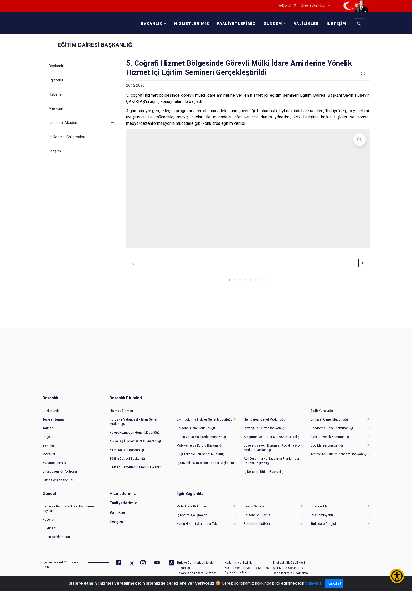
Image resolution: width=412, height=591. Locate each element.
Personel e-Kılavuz (257, 515)
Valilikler (118, 512)
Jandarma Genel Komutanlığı (332, 428)
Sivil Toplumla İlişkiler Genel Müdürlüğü (205, 419)
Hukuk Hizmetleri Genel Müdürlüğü (135, 432)
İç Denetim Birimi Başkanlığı (264, 472)
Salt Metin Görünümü (288, 568)
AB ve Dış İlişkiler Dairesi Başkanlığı (135, 441)
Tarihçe (48, 428)
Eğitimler (56, 80)
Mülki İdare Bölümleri (192, 506)
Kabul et (334, 583)
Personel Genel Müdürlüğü (196, 428)
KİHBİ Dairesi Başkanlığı (127, 450)
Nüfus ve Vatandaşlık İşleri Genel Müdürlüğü (133, 422)
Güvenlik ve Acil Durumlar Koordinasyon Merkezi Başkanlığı (272, 448)
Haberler (56, 94)
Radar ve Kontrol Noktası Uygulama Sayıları (68, 509)
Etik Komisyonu (322, 515)
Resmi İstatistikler (257, 524)
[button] (229, 280)
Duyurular (49, 528)
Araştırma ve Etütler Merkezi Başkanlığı (272, 437)
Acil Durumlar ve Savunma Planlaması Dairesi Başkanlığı (271, 461)
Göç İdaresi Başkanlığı (327, 445)
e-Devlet (285, 5)
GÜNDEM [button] (273, 23)
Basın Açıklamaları (56, 537)
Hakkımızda (51, 411)
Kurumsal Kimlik (54, 463)
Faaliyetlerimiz (123, 503)
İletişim (55, 151)
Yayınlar (48, 445)
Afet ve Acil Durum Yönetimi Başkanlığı (339, 454)
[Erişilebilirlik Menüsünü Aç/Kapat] (397, 576)
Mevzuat (56, 108)
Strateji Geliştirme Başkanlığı (264, 428)
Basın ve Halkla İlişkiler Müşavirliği (201, 437)
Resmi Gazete (254, 506)
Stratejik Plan (320, 506)
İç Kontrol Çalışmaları (67, 136)
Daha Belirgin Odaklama (290, 573)
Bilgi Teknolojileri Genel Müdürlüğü (201, 454)
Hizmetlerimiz (123, 493)
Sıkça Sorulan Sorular (58, 480)
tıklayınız (313, 583)
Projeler (48, 437)
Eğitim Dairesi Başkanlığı (128, 458)
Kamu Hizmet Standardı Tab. (197, 524)
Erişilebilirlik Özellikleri (289, 562)
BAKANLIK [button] (151, 23)
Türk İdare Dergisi (323, 524)
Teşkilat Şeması (54, 419)
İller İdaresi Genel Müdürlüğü (264, 419)
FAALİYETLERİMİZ (236, 23)
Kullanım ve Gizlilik (238, 562)
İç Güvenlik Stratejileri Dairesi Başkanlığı (206, 463)
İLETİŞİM (336, 23)
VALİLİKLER (306, 23)
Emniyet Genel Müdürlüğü (329, 419)
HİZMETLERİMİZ (191, 23)
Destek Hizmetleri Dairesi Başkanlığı (136, 467)
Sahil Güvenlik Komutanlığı (330, 437)
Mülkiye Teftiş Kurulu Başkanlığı (199, 445)
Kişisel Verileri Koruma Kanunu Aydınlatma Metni (247, 570)
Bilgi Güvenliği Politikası (60, 471)
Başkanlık (57, 66)
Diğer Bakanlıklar (313, 5)
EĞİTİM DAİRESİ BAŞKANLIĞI (96, 45)
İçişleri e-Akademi (64, 122)
